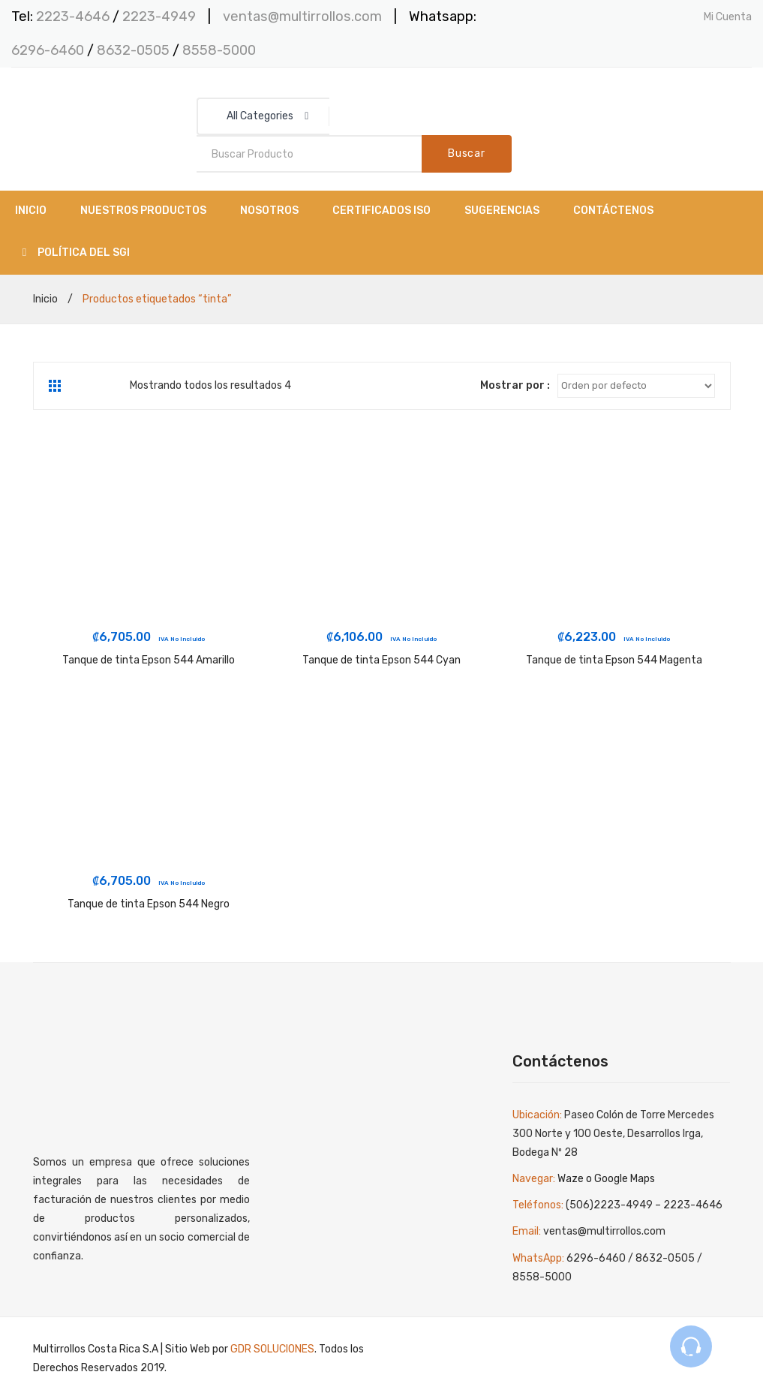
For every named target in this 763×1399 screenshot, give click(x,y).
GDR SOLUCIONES (272, 1349)
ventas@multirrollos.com (302, 16)
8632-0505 (135, 50)
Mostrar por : (515, 385)
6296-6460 (47, 50)
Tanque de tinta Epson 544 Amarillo (148, 660)
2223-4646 (73, 16)
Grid (56, 386)
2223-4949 (159, 16)
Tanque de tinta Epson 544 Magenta (614, 660)
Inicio (45, 299)
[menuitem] (31, 211)
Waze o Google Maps (606, 1178)
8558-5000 (219, 50)
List (78, 386)
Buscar (466, 153)
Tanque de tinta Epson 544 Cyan (381, 660)
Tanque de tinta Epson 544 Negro (149, 904)
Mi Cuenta (728, 17)
